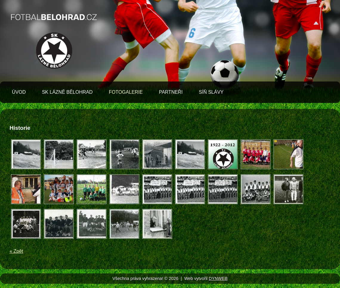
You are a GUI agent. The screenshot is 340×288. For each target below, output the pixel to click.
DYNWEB (218, 278)
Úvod (19, 92)
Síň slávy (211, 92)
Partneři (171, 92)
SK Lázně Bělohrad (67, 92)
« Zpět (16, 251)
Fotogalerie (126, 92)
